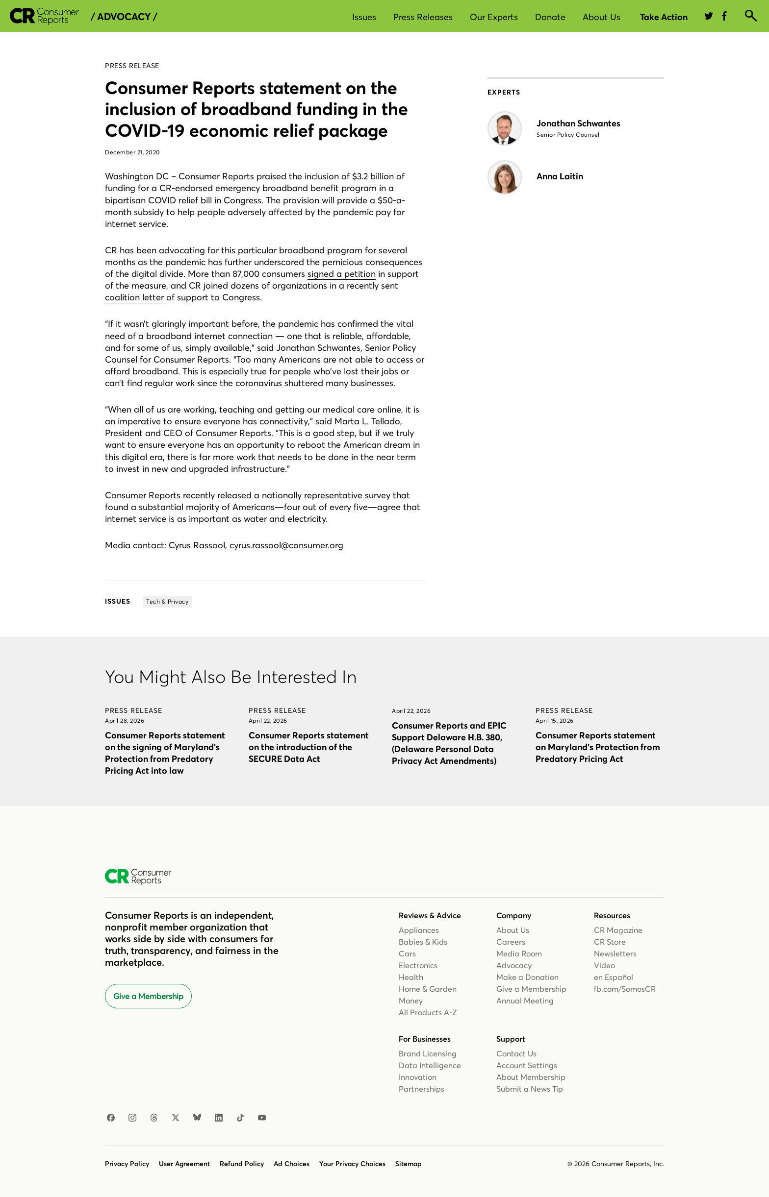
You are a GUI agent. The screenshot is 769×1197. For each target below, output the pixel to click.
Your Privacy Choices (352, 1163)
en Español (613, 977)
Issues (364, 17)
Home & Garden (428, 989)
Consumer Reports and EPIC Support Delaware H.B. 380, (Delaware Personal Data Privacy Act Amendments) (449, 743)
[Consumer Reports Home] (143, 877)
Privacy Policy (127, 1163)
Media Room (519, 953)
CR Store (610, 942)
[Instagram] (132, 1118)
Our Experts (494, 17)
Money (411, 1000)
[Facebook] (111, 1118)
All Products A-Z (428, 1012)
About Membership (530, 1077)
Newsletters (615, 953)
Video (604, 965)
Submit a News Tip (529, 1089)
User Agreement (184, 1163)
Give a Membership (148, 996)
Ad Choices (291, 1163)
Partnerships (421, 1089)
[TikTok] (240, 1118)
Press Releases (423, 17)
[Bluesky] (197, 1118)
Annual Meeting (525, 1000)
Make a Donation (527, 977)
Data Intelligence (430, 1065)
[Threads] (154, 1118)
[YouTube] (262, 1118)
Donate (550, 17)
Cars (407, 953)
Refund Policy (242, 1163)
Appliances (419, 930)
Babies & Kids (423, 942)
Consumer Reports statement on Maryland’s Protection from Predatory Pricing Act (598, 747)
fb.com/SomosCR (625, 989)
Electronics (418, 965)
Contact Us (516, 1053)
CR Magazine (618, 930)
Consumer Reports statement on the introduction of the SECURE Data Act (309, 747)
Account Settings (526, 1065)
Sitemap (408, 1163)
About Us (601, 17)
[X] (175, 1118)
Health (411, 977)
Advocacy (514, 965)
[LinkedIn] (219, 1118)
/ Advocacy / (124, 17)
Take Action (664, 17)
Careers (510, 942)
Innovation (417, 1077)
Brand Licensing (428, 1053)
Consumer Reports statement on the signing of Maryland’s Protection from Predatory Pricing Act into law (165, 753)
